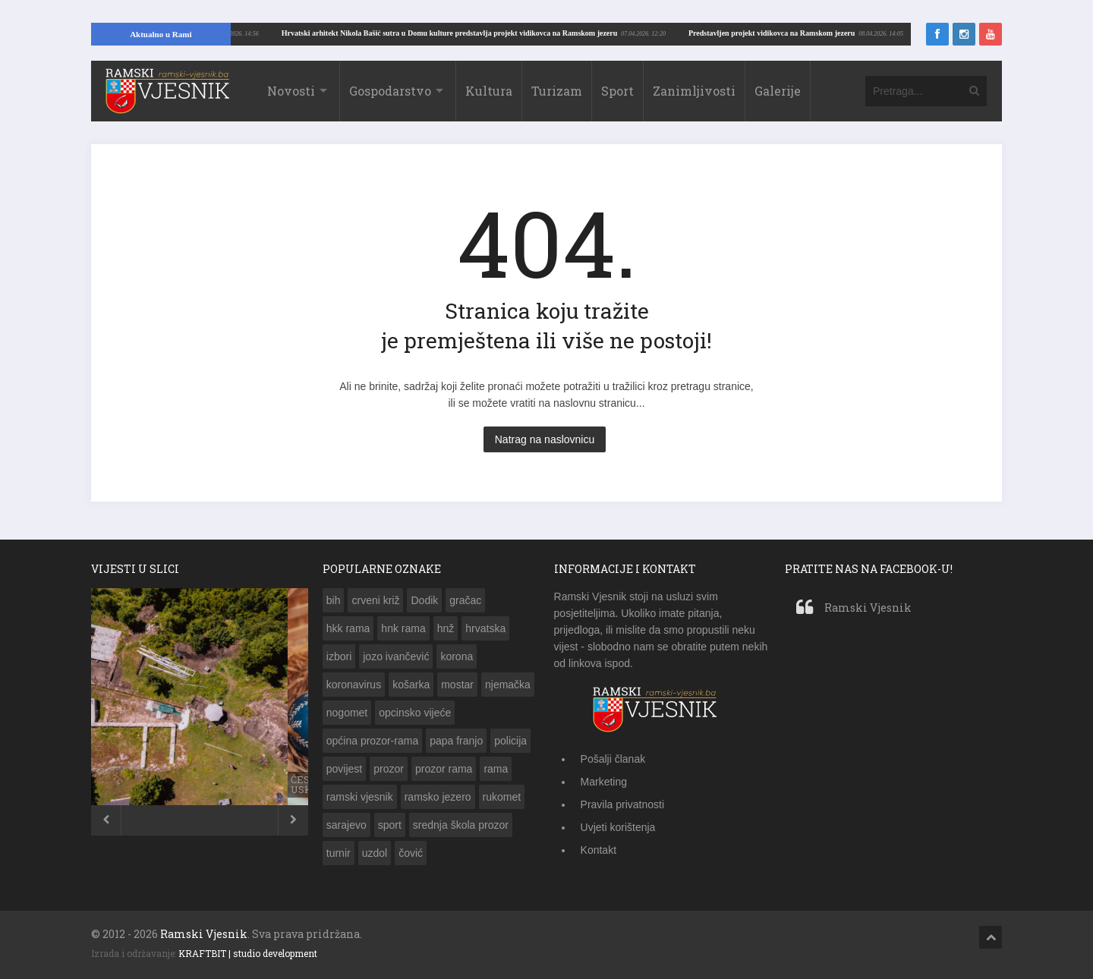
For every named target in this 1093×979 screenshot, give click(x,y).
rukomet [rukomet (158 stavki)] (502, 797)
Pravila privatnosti (623, 804)
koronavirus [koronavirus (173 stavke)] (353, 684)
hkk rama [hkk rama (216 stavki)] (348, 628)
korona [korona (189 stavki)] (456, 656)
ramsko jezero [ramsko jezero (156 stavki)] (438, 797)
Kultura (488, 91)
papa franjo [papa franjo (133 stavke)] (456, 741)
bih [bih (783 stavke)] (333, 600)
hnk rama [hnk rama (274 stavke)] (403, 628)
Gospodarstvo (390, 91)
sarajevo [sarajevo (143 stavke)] (346, 825)
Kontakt (598, 850)
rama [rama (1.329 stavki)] (496, 769)
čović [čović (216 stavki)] (410, 853)
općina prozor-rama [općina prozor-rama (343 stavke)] (372, 741)
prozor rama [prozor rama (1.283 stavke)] (443, 769)
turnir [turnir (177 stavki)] (338, 853)
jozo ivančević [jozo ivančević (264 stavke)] (396, 656)
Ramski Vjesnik (868, 607)
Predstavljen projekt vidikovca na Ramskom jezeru (309, 33)
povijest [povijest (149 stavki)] (344, 769)
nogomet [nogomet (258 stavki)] (346, 713)
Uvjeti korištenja (618, 827)
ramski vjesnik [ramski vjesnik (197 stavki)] (359, 797)
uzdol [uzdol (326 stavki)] (374, 853)
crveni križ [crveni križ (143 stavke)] (375, 600)
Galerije (777, 91)
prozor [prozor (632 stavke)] (388, 769)
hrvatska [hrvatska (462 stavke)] (485, 628)
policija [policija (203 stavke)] (510, 741)
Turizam (556, 91)
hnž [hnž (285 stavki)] (446, 628)
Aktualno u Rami (160, 34)
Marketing (604, 782)
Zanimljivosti (694, 91)
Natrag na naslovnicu (545, 439)
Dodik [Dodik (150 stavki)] (424, 600)
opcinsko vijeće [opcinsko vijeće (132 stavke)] (415, 713)
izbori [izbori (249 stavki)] (338, 656)
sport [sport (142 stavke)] (390, 825)
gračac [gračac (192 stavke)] (465, 600)
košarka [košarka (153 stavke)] (411, 684)
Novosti (291, 91)
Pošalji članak (613, 759)
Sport (617, 91)
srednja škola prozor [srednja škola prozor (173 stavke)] (461, 825)
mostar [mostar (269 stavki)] (457, 684)
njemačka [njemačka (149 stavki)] (508, 684)
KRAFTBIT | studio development (247, 953)
